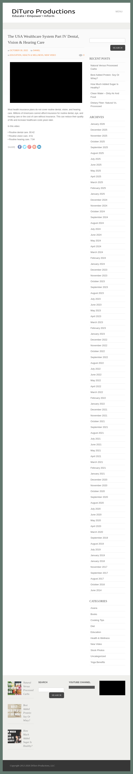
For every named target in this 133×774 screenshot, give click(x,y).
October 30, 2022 (19, 50)
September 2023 (99, 287)
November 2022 (99, 345)
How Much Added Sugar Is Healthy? (104, 86)
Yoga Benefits (98, 662)
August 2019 (97, 543)
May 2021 (96, 450)
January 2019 (98, 555)
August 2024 (97, 223)
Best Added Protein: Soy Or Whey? (105, 77)
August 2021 (97, 433)
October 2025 (98, 141)
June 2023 (96, 304)
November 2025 (99, 135)
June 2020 (96, 514)
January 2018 (98, 561)
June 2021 (96, 444)
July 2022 (96, 368)
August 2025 (97, 153)
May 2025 (96, 170)
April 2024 (96, 246)
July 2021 (96, 438)
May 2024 (96, 240)
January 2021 (98, 473)
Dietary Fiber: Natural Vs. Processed (104, 104)
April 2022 (96, 386)
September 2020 (99, 497)
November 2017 (99, 567)
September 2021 (99, 427)
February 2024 (98, 258)
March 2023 (97, 322)
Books (94, 614)
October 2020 (98, 491)
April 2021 (96, 456)
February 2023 (98, 328)
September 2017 (99, 573)
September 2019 (99, 537)
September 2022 (99, 357)
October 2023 (98, 281)
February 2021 (98, 468)
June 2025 (96, 164)
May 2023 (96, 310)
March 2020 (97, 532)
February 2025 (98, 188)
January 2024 (98, 264)
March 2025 (97, 182)
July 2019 (96, 549)
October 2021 (98, 421)
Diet (93, 626)
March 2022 (97, 392)
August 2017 (97, 578)
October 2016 (98, 584)
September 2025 (99, 147)
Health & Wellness (32, 55)
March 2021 (97, 462)
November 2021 (99, 415)
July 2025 (96, 159)
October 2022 (98, 351)
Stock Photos (97, 650)
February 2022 (98, 398)
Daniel (36, 50)
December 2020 (99, 479)
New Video (50, 55)
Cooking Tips (97, 620)
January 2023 (98, 333)
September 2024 (99, 217)
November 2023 (99, 275)
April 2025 (96, 176)
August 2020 (97, 502)
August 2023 (97, 293)
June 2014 (96, 590)
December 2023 (99, 269)
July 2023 (96, 299)
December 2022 (99, 339)
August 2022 (97, 363)
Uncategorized (98, 656)
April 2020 (96, 526)
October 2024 (98, 211)
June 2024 (96, 234)
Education (15, 55)
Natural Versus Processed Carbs (104, 67)
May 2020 (96, 520)
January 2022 (98, 403)
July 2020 (96, 508)
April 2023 (96, 316)
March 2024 (97, 252)
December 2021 (99, 409)
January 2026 (98, 124)
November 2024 (99, 205)
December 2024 (99, 199)
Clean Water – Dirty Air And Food (105, 95)
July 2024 (96, 229)
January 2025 (98, 194)
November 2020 (99, 485)
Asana (94, 608)
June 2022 (96, 374)
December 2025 (99, 129)
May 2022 (96, 380)
